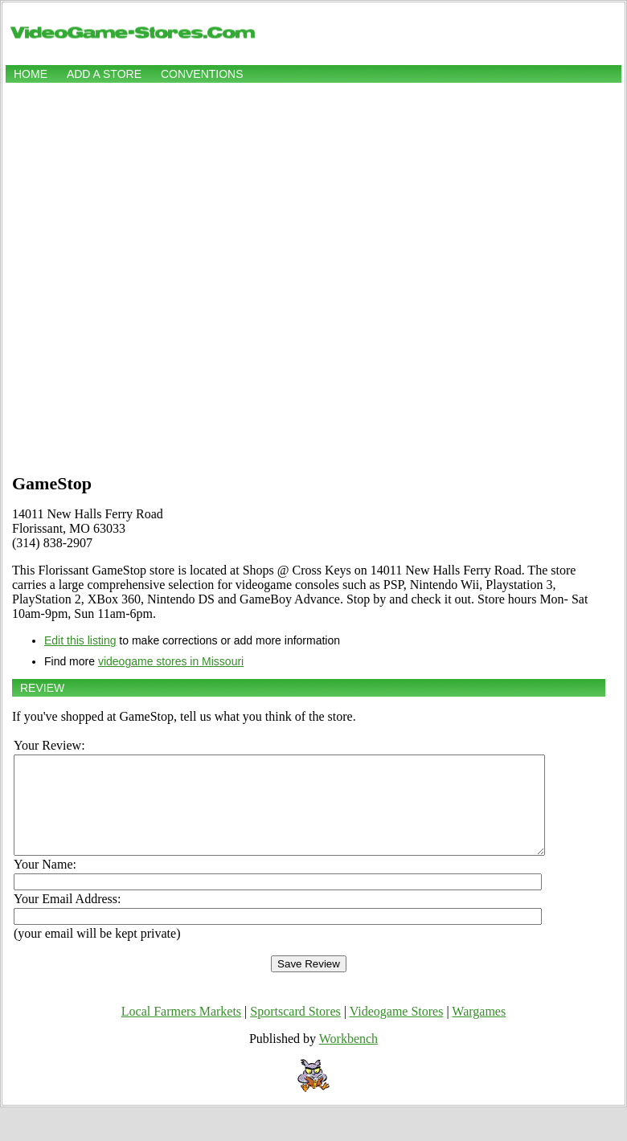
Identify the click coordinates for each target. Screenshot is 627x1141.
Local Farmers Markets (181, 1030)
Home (30, 73)
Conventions (202, 73)
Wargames (479, 1030)
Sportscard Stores (295, 1030)
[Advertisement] (182, 276)
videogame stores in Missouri (171, 661)
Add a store (104, 73)
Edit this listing (80, 640)
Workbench (348, 1058)
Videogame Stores (397, 1030)
